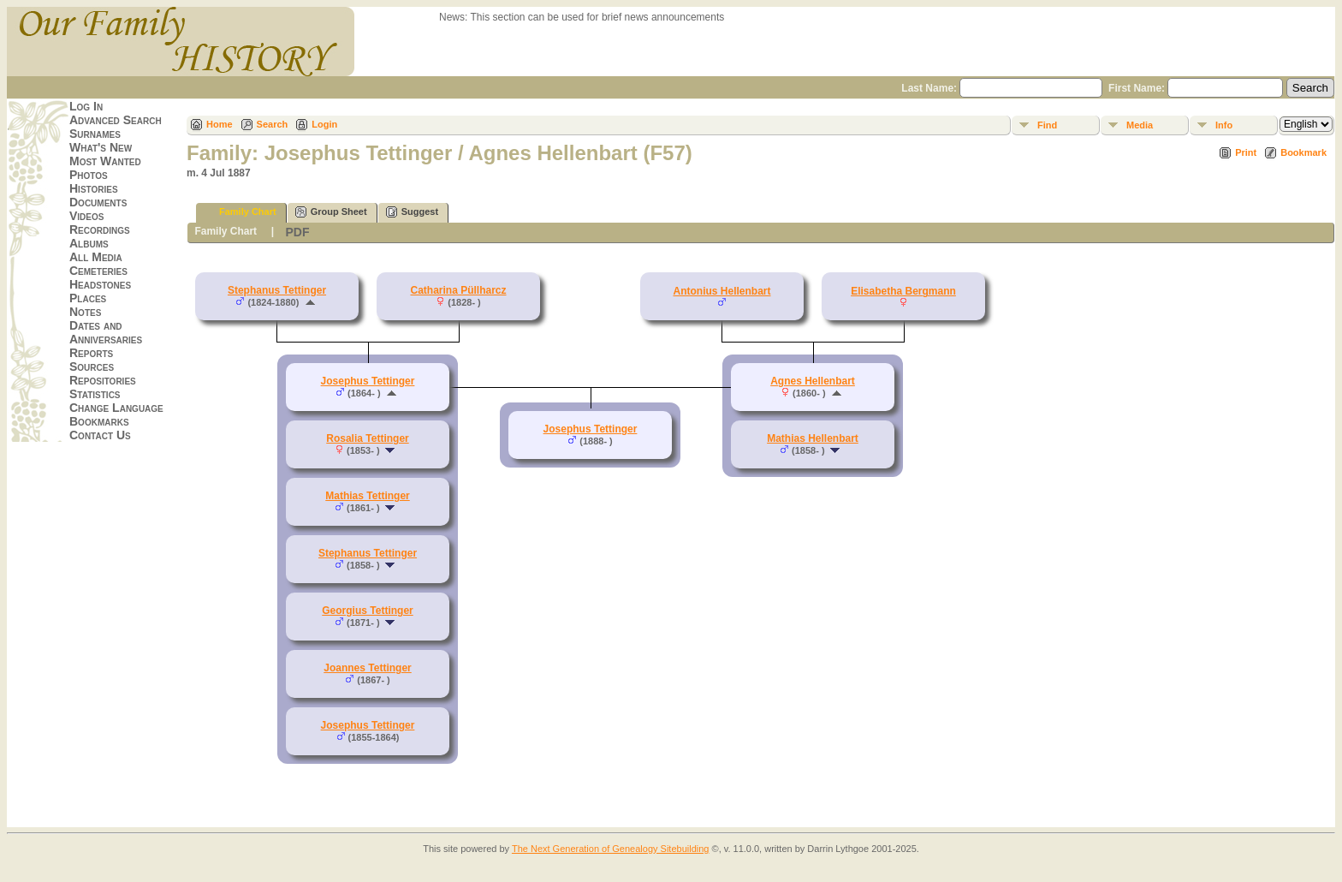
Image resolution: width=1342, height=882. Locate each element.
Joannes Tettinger (367, 668)
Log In (86, 106)
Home (219, 124)
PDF (297, 232)
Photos (88, 175)
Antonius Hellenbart (721, 291)
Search (272, 124)
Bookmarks (99, 421)
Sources (91, 366)
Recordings (99, 229)
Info (1223, 125)
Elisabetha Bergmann (903, 291)
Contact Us (100, 435)
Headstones (100, 284)
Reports (91, 353)
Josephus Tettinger (368, 725)
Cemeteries (98, 270)
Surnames (95, 133)
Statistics (95, 394)
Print (1245, 152)
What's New (100, 147)
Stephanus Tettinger (277, 290)
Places (87, 298)
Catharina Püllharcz (458, 290)
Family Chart (240, 212)
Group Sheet (331, 212)
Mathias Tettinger (367, 496)
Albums (89, 243)
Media (1139, 125)
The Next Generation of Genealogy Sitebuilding (611, 848)
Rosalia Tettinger (367, 438)
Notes (85, 312)
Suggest (412, 212)
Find (1047, 125)
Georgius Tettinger (367, 611)
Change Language (116, 407)
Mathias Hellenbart (812, 438)
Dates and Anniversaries (105, 332)
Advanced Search (115, 120)
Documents (98, 202)
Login (324, 124)
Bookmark (1303, 152)
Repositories (102, 380)
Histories (93, 188)
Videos (86, 216)
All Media (95, 257)
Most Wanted (105, 161)
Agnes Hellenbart (812, 381)
